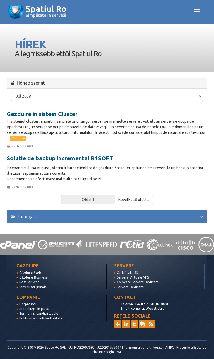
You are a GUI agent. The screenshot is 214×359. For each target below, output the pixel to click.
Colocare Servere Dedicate (138, 282)
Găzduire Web (30, 272)
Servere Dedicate (130, 287)
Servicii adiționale (33, 287)
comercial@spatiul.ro (148, 308)
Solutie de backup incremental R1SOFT (60, 158)
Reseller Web (29, 282)
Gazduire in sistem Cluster (42, 113)
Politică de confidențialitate (41, 318)
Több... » (18, 138)
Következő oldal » (133, 199)
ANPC (169, 347)
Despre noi (27, 304)
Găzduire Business (33, 277)
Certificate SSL (128, 272)
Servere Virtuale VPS (133, 277)
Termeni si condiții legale (38, 313)
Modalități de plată (34, 309)
